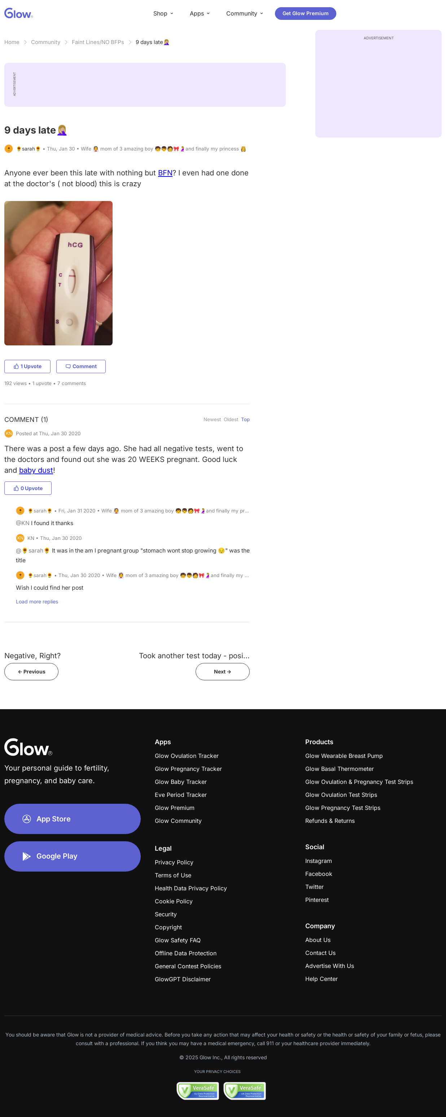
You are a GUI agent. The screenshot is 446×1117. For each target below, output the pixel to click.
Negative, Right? (32, 655)
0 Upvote (28, 488)
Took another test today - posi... (194, 655)
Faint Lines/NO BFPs (98, 42)
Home (11, 42)
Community (45, 42)
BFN (165, 172)
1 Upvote (27, 366)
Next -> (222, 671)
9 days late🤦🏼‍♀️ (153, 42)
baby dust (36, 470)
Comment (81, 366)
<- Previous (31, 671)
